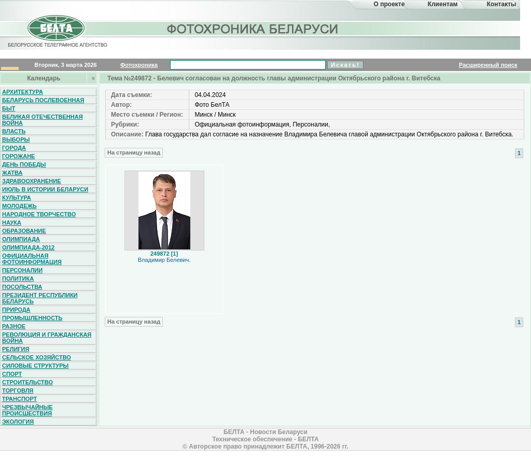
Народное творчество (39, 214)
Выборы (16, 139)
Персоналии (22, 270)
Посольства (22, 287)
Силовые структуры (35, 366)
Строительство (27, 382)
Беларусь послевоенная (43, 100)
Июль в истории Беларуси (45, 189)
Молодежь (19, 206)
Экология (18, 422)
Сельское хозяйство (36, 357)
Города (14, 148)
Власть (13, 131)
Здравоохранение (31, 181)
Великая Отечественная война (42, 120)
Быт (8, 108)
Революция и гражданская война (46, 337)
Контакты (501, 4)
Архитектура (22, 92)
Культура (16, 197)
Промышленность (32, 318)
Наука (11, 222)
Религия (15, 349)
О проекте (389, 4)
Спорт (12, 374)
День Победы (24, 164)
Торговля (17, 390)
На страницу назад (133, 152)
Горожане (18, 156)
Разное (13, 326)
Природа (16, 309)
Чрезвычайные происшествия (27, 410)
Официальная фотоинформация (32, 259)
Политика (18, 278)
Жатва (12, 173)
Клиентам (443, 4)
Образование (24, 231)
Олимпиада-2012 (28, 247)
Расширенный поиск (488, 65)
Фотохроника (139, 65)
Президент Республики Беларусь (40, 298)
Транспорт (19, 399)
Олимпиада (21, 239)
